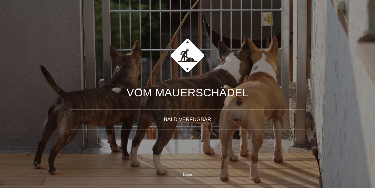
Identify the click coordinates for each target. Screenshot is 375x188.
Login (187, 174)
